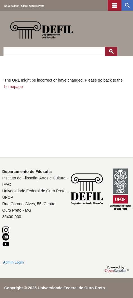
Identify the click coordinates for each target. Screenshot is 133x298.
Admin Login (13, 262)
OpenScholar (117, 269)
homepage (13, 86)
